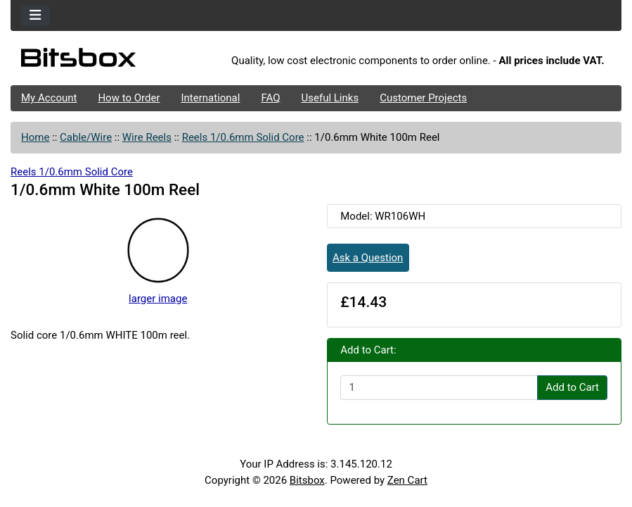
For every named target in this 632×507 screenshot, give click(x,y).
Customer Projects (423, 98)
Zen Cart (407, 480)
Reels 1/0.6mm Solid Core (243, 137)
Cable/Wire (86, 137)
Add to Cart (572, 387)
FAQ (270, 98)
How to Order (129, 98)
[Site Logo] (112, 61)
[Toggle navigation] (35, 16)
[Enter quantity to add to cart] (439, 388)
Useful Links (330, 98)
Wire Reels (147, 137)
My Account (49, 98)
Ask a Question (368, 257)
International (210, 98)
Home (35, 137)
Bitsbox (307, 480)
